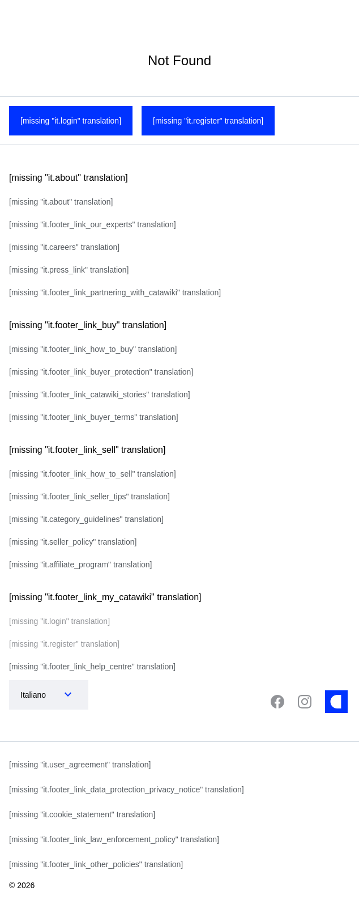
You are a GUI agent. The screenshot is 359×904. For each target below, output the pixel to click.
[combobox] (37, 695)
